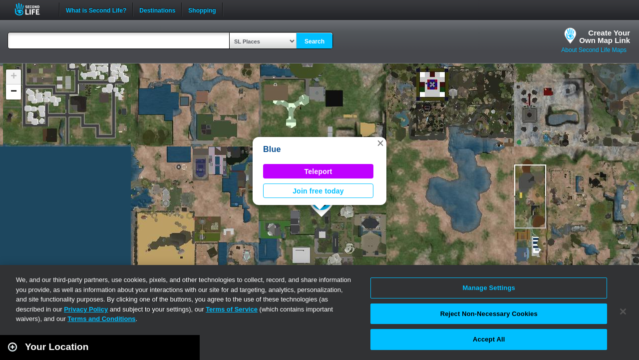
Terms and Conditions (101, 318)
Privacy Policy (86, 309)
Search (314, 41)
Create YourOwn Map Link (604, 36)
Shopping (202, 9)
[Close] (623, 311)
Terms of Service (232, 309)
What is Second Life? (96, 9)
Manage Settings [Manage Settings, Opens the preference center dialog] (489, 288)
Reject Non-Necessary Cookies (489, 314)
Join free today (318, 191)
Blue (272, 149)
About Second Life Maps (594, 50)
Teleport (318, 172)
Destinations (157, 9)
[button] (380, 143)
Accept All (489, 339)
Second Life (32, 9)
